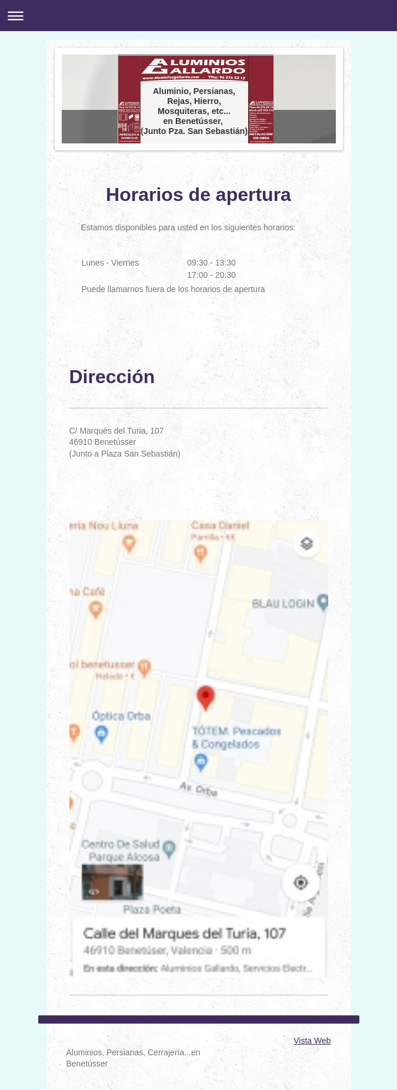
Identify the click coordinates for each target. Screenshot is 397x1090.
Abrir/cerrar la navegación (198, 15)
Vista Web (312, 1040)
